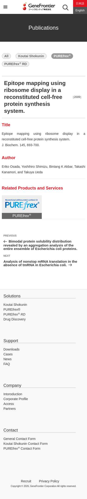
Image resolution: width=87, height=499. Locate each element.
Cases (8, 354)
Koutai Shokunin (31, 56)
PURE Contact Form (21, 448)
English (79, 10)
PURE (62, 56)
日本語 (80, 3)
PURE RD (15, 64)
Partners (9, 409)
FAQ (6, 364)
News (7, 359)
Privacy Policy (49, 481)
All (6, 56)
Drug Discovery (14, 319)
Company (12, 385)
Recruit (26, 481)
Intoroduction (12, 394)
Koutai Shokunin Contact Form (25, 443)
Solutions (12, 296)
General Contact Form (19, 439)
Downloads (11, 349)
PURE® (11, 309)
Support (10, 340)
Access (8, 404)
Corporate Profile (15, 399)
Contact (10, 430)
